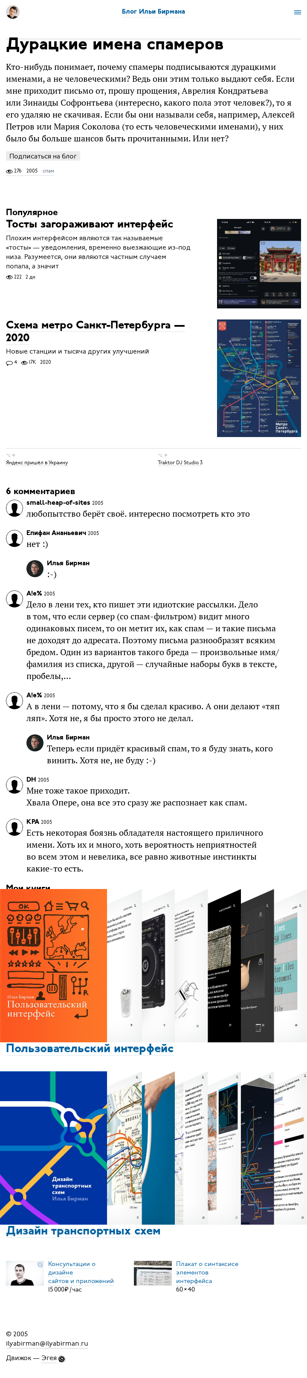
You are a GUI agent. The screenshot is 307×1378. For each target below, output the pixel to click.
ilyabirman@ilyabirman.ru (47, 1343)
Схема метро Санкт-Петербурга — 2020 (95, 332)
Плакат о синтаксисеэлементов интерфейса (207, 1272)
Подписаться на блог (43, 156)
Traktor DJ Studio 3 (180, 462)
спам (48, 170)
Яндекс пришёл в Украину (37, 462)
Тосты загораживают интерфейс (89, 225)
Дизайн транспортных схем (83, 1231)
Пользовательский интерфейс (90, 1049)
